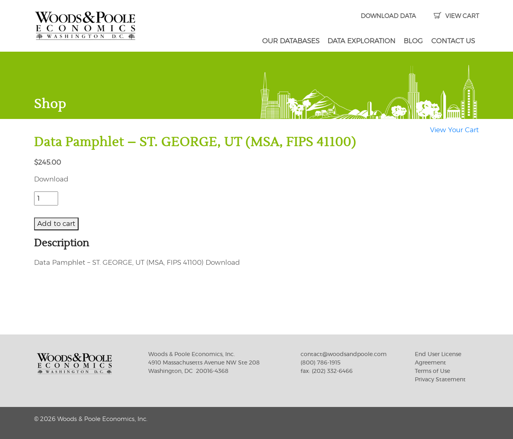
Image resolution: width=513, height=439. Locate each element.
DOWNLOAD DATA (388, 16)
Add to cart (56, 223)
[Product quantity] (46, 198)
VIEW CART (456, 16)
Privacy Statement (440, 380)
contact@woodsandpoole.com (344, 354)
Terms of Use (432, 371)
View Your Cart (454, 130)
